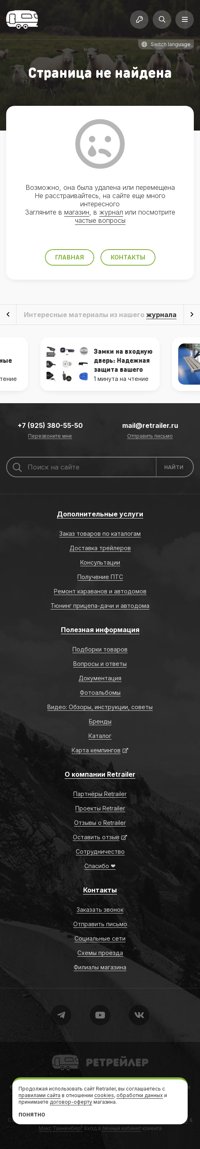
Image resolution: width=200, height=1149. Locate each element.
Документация (100, 678)
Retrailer (62, 1054)
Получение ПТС (100, 576)
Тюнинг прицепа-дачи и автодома (100, 605)
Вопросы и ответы (100, 663)
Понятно (32, 1115)
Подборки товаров (100, 649)
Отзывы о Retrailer (100, 822)
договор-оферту (71, 1102)
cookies (104, 1095)
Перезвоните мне (50, 436)
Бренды (100, 721)
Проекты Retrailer (100, 808)
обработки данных (139, 1095)
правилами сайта (39, 1095)
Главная (69, 257)
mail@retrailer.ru (150, 425)
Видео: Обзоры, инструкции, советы (100, 706)
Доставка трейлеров (100, 547)
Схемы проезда (100, 952)
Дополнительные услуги (100, 514)
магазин (76, 212)
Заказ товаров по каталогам (100, 533)
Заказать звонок (100, 909)
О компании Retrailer (100, 774)
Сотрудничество (100, 851)
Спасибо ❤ (100, 865)
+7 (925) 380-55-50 (50, 425)
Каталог (100, 735)
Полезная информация (100, 630)
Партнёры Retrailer (100, 793)
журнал (111, 212)
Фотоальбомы (100, 692)
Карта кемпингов (96, 750)
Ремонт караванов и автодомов (100, 591)
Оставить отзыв (96, 837)
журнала (161, 315)
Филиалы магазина (100, 967)
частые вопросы (100, 220)
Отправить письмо (150, 436)
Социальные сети (100, 938)
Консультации (100, 562)
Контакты (128, 257)
